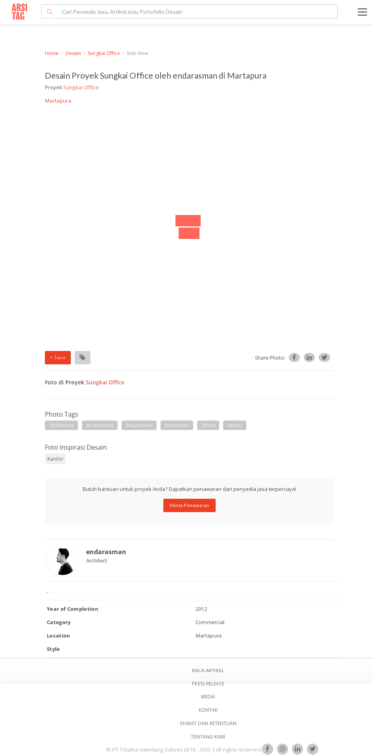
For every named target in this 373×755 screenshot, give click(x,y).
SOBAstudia (62, 425)
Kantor (235, 425)
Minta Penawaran (189, 505)
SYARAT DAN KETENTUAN (208, 723)
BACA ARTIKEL (208, 670)
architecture (100, 425)
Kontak (208, 710)
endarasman (106, 551)
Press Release (208, 683)
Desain (73, 53)
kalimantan (177, 425)
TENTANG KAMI (208, 736)
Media (208, 696)
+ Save (58, 357)
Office (208, 425)
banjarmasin (139, 425)
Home (52, 53)
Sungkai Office (104, 53)
